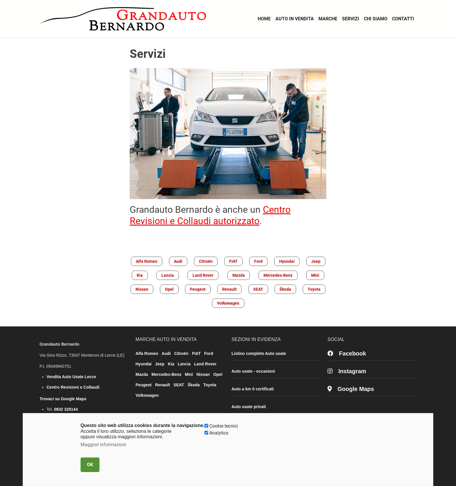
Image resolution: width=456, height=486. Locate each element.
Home (264, 19)
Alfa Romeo (146, 261)
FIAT (233, 261)
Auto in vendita (294, 19)
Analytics (218, 433)
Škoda (285, 289)
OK (90, 464)
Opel (169, 289)
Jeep (315, 261)
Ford (258, 261)
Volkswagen (228, 303)
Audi (178, 261)
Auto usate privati (248, 406)
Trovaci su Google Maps (63, 398)
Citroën (206, 261)
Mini (315, 275)
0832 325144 (66, 409)
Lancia (167, 275)
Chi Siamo (375, 19)
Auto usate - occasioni (253, 371)
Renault (229, 289)
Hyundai (287, 261)
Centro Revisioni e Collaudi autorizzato (210, 215)
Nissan (142, 289)
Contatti (403, 19)
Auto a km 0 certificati (252, 389)
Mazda (238, 275)
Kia (140, 275)
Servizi (350, 19)
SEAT (258, 289)
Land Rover (203, 275)
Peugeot (198, 289)
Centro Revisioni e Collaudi (73, 387)
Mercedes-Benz (278, 275)
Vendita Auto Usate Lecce (71, 376)
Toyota (314, 289)
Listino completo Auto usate (258, 353)
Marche (327, 19)
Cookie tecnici (223, 426)
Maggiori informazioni (103, 444)
